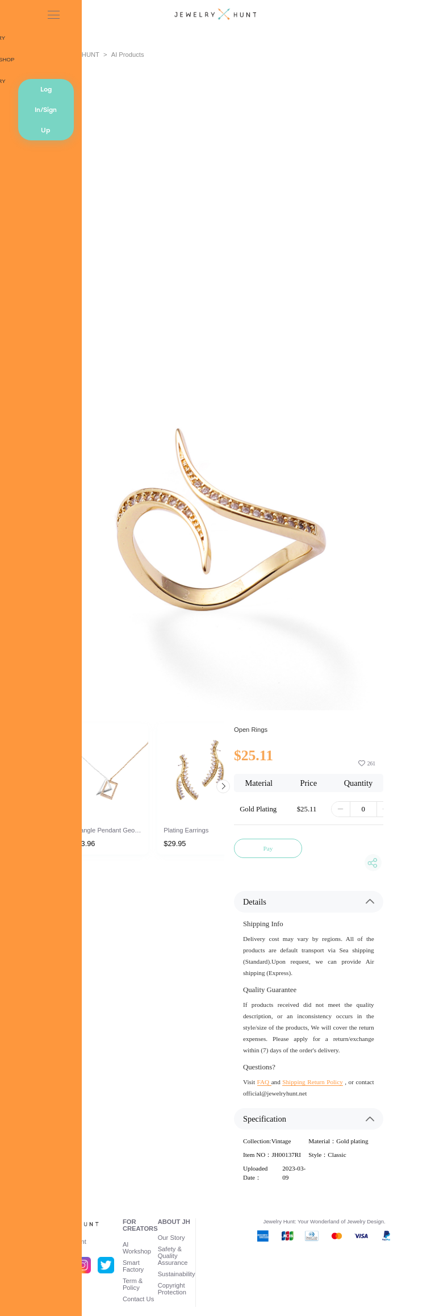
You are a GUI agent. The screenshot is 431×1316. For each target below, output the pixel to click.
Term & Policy (133, 1284)
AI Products (127, 54)
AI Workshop (137, 1248)
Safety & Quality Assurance (173, 1256)
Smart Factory (133, 1266)
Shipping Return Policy (312, 1081)
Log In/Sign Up (46, 109)
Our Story (171, 1237)
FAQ (264, 1081)
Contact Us (138, 1299)
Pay (268, 848)
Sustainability (176, 1274)
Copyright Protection (172, 1289)
